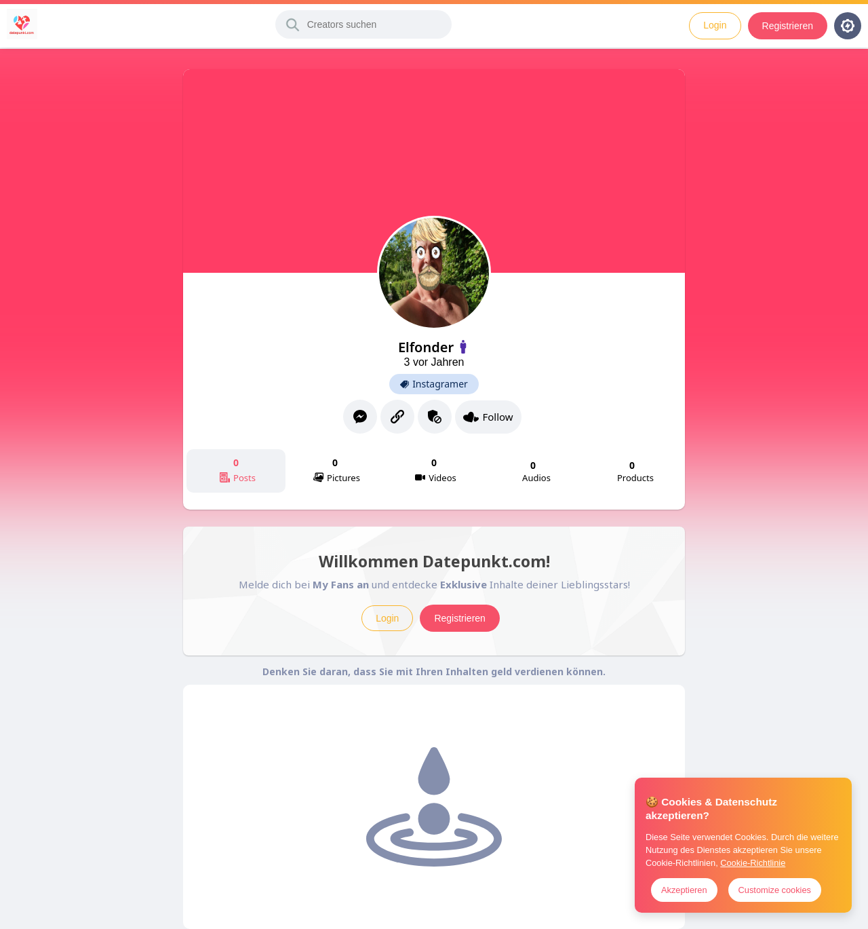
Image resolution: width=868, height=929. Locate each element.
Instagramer (434, 384)
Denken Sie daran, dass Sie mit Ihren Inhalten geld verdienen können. (434, 671)
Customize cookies (774, 890)
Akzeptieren (684, 890)
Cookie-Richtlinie (752, 863)
